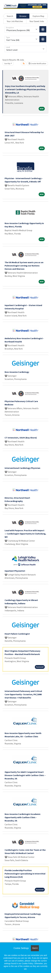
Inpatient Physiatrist (15, 570)
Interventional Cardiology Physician (22, 468)
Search (10, 16)
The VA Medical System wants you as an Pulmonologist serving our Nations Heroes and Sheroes (24, 265)
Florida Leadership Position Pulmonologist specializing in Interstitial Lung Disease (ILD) (25, 873)
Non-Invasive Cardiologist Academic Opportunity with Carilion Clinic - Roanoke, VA (23, 817)
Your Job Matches (15, 21)
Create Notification (37, 63)
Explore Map (38, 16)
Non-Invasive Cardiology (17, 372)
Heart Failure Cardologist (17, 633)
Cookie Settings (21, 948)
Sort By (7, 63)
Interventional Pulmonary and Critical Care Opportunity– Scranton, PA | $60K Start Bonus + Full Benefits (23, 694)
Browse (22, 16)
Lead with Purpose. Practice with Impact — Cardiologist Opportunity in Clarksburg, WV (25, 533)
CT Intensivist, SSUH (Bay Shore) (21, 437)
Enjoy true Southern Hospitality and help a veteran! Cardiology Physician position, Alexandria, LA (25, 89)
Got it (34, 948)
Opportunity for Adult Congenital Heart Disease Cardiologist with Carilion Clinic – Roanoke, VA (25, 775)
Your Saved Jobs (37, 21)
